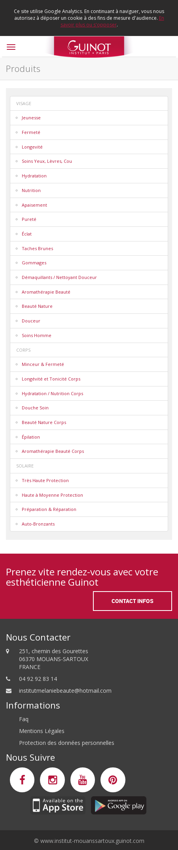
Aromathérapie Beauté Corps (53, 451)
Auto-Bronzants (38, 524)
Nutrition (31, 190)
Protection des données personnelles (66, 742)
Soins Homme (36, 335)
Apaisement (34, 205)
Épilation (31, 437)
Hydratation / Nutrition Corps (52, 393)
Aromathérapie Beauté (46, 292)
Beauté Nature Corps (44, 422)
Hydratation (34, 176)
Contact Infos (132, 601)
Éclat (27, 234)
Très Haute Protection (45, 480)
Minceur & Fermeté (43, 364)
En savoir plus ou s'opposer (112, 21)
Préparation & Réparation (49, 509)
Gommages (34, 263)
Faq (23, 719)
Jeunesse (31, 118)
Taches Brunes (37, 248)
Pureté (29, 219)
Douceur (31, 321)
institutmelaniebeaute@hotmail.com (65, 690)
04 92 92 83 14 (38, 678)
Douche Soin (35, 408)
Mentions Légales (41, 731)
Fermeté (31, 132)
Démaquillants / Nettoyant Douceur (59, 277)
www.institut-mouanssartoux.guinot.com (92, 840)
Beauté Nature (37, 306)
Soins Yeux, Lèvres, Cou (47, 161)
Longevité (32, 147)
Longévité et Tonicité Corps (51, 379)
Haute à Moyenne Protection (52, 495)
